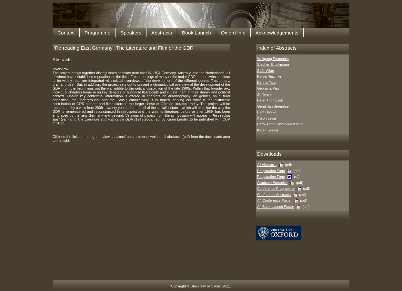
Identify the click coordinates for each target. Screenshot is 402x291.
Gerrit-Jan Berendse (273, 106)
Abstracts (161, 32)
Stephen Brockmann (273, 64)
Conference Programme (276, 188)
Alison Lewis (266, 118)
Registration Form (271, 171)
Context (66, 32)
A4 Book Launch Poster (275, 207)
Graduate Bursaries (272, 183)
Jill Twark (264, 94)
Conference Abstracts (274, 195)
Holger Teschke (269, 76)
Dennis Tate (266, 82)
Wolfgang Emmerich (273, 59)
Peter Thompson (270, 100)
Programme (97, 32)
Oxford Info (233, 32)
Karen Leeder (267, 130)
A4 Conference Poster (274, 200)
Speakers (130, 32)
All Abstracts (266, 165)
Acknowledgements (277, 32)
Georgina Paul (268, 88)
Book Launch (196, 32)
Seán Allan (265, 71)
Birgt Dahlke (266, 112)
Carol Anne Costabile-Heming (280, 124)
